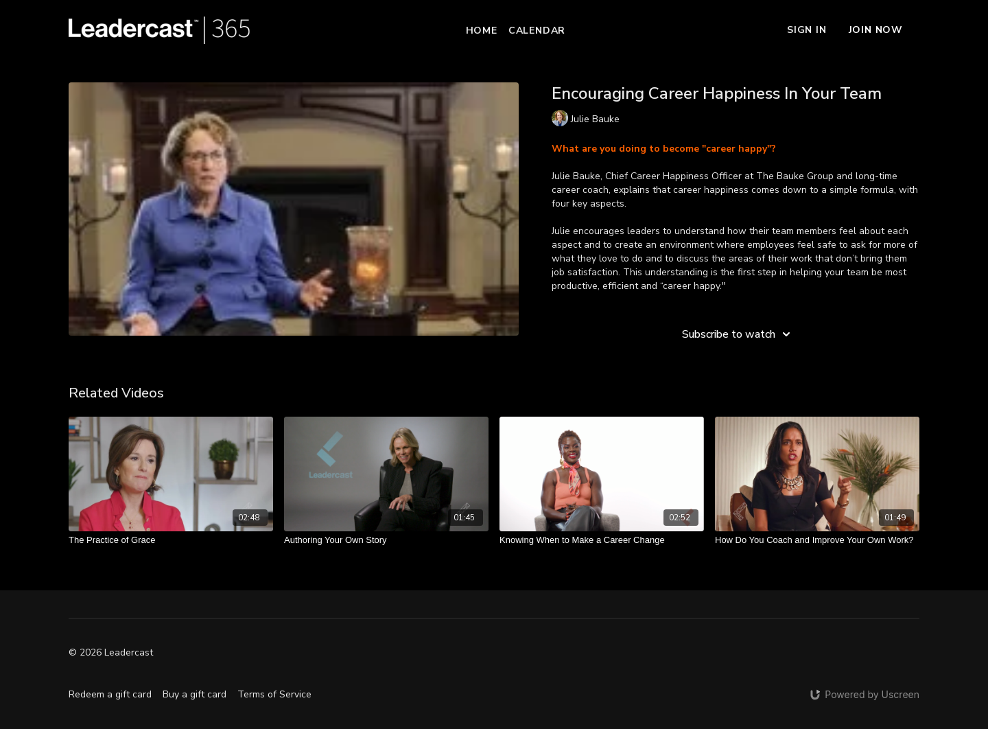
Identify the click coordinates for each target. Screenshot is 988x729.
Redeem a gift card (110, 694)
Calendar (536, 30)
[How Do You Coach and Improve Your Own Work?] (817, 540)
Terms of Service (274, 694)
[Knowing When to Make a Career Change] (601, 540)
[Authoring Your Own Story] (386, 540)
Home (481, 30)
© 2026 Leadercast (111, 653)
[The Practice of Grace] (171, 540)
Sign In (807, 29)
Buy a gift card (194, 694)
